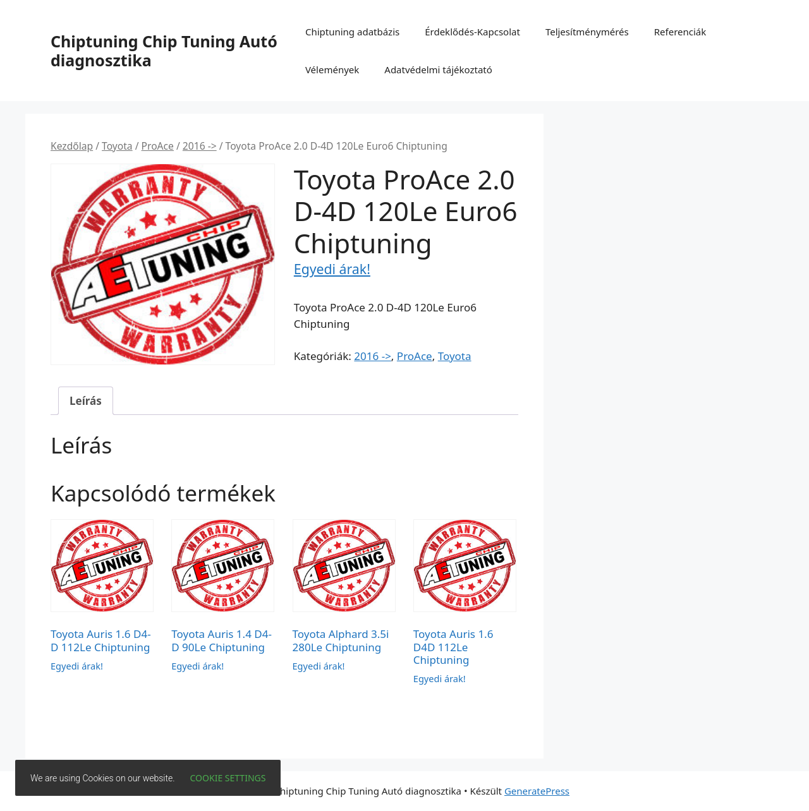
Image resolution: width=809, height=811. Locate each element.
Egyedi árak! (332, 269)
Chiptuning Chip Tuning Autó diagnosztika (164, 50)
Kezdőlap (72, 146)
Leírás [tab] (86, 400)
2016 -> (200, 146)
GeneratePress (536, 790)
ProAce (158, 146)
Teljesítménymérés (587, 31)
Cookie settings (228, 778)
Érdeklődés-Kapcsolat (472, 31)
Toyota (117, 146)
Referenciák (680, 31)
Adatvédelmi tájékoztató (438, 69)
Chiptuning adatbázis (352, 31)
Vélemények (332, 69)
